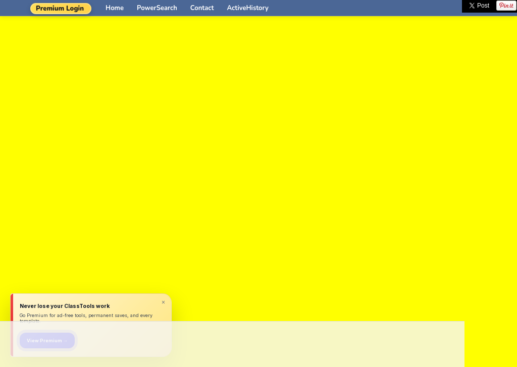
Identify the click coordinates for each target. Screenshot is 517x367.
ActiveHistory (248, 8)
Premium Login (60, 8)
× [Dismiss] (163, 302)
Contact (202, 8)
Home (115, 8)
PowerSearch (157, 8)
